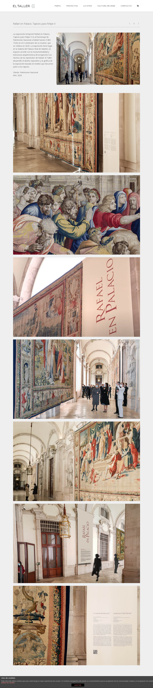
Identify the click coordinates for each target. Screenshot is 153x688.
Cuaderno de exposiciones (138, 23)
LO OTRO (87, 6)
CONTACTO (126, 6)
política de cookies (8, 683)
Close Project (134, 23)
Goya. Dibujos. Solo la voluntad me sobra (129, 23)
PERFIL (58, 6)
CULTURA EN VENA (106, 6)
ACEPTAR (77, 685)
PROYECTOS (72, 6)
